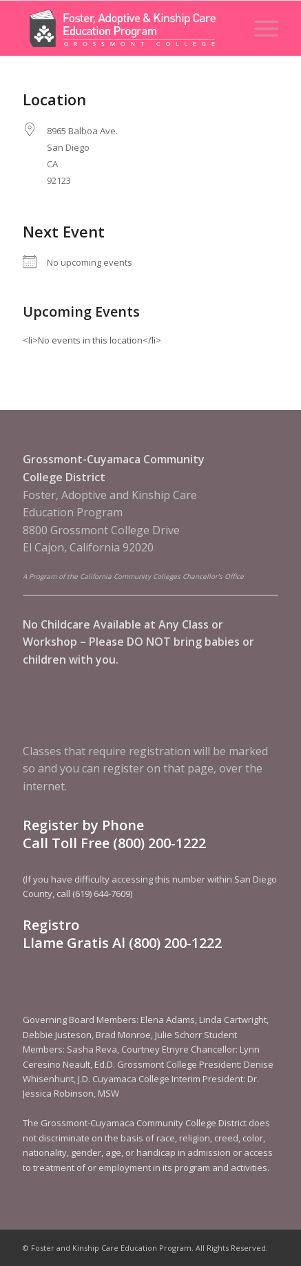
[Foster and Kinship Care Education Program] (125, 28)
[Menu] (259, 28)
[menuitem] (259, 28)
